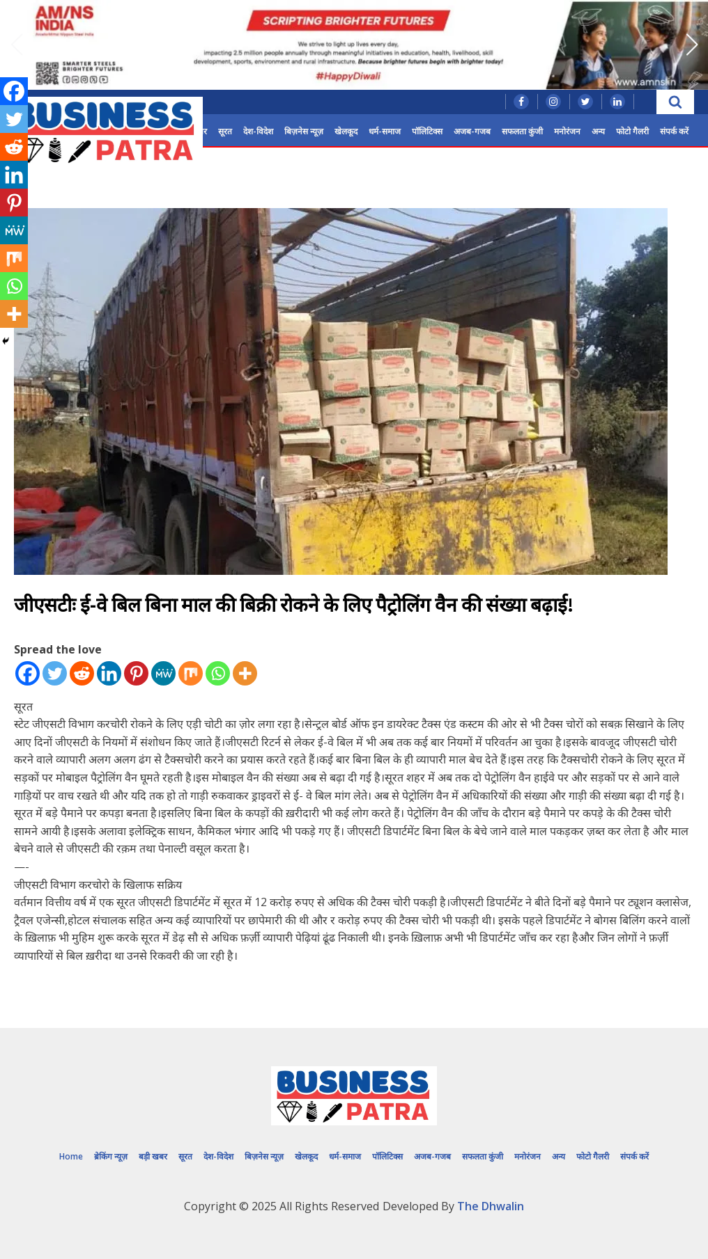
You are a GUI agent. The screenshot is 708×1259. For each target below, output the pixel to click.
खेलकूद (345, 131)
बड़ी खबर (153, 1156)
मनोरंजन (567, 131)
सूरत (225, 131)
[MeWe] (163, 673)
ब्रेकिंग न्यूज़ (111, 1156)
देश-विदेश (258, 131)
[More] (245, 673)
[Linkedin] (109, 673)
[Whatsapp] (218, 673)
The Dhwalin (490, 1206)
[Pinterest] (136, 673)
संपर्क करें (674, 131)
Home (71, 1156)
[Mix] (190, 673)
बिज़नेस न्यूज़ (303, 131)
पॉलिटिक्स (427, 131)
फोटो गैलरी (632, 131)
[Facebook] (27, 673)
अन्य (598, 131)
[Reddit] (82, 673)
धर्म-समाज (385, 131)
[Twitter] (55, 673)
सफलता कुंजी (522, 131)
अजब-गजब (472, 131)
